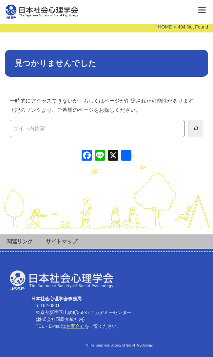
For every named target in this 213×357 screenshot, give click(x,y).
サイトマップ (61, 241)
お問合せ (75, 326)
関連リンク (20, 241)
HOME (165, 27)
